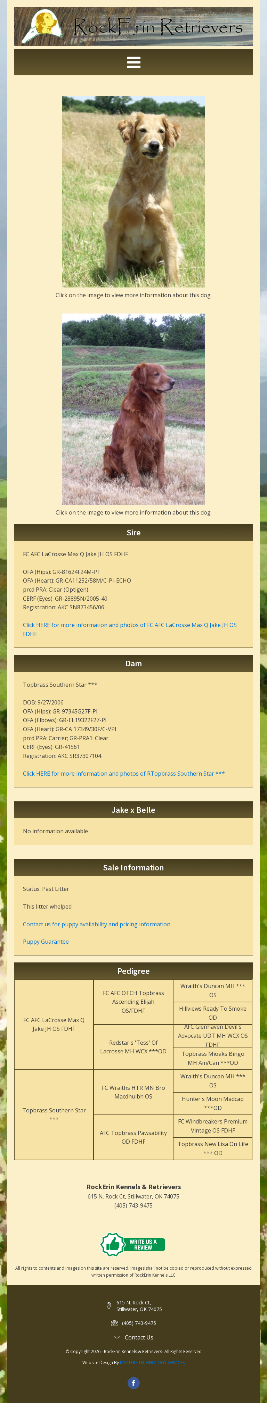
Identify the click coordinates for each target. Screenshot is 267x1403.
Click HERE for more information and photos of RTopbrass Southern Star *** (124, 773)
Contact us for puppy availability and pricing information (96, 924)
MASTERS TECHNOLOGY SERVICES (152, 1363)
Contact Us (139, 1337)
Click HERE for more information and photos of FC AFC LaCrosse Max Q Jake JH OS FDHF (130, 629)
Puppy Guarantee (46, 941)
